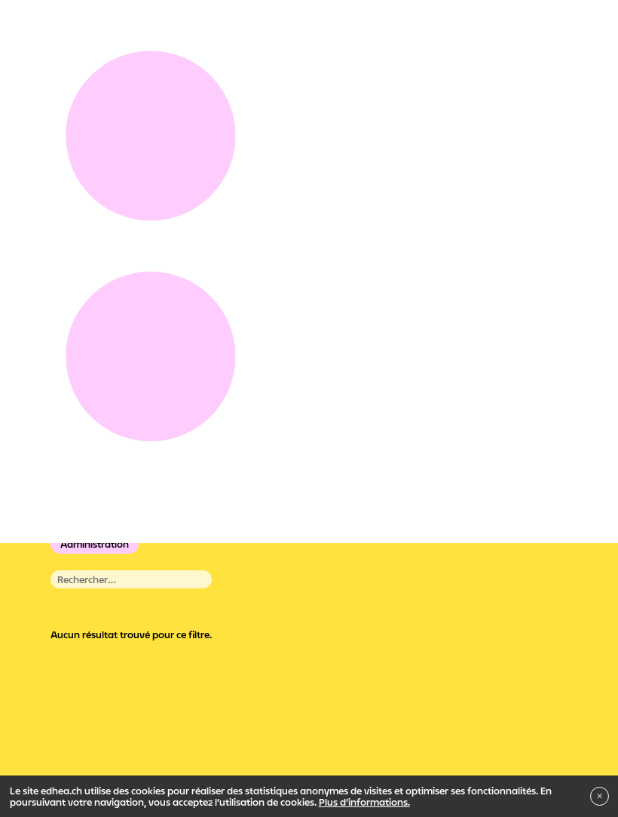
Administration (94, 544)
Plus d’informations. (364, 802)
